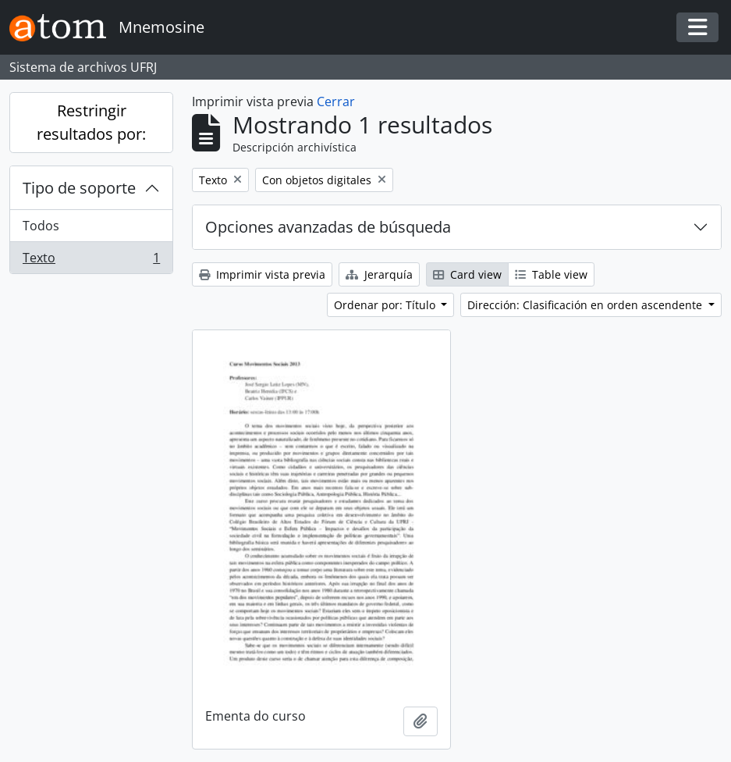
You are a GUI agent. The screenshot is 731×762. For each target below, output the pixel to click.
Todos (41, 225)
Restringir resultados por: (91, 122)
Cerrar (336, 101)
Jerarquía (379, 274)
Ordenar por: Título (386, 304)
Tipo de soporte (79, 187)
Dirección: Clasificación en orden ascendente (586, 304)
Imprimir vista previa (262, 274)
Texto (91, 260)
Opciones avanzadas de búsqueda (328, 226)
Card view (467, 274)
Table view (551, 274)
